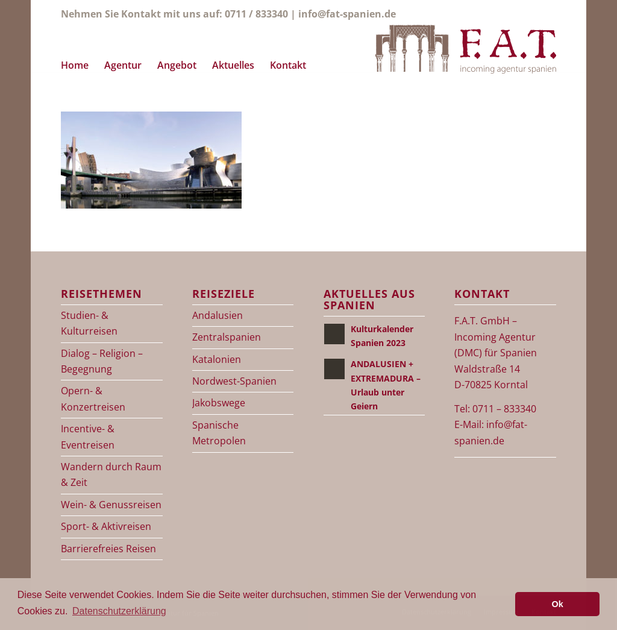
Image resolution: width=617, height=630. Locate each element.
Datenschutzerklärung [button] (119, 611)
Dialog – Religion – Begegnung (102, 361)
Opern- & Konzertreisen (93, 398)
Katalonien (216, 359)
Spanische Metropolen (219, 432)
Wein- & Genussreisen (111, 504)
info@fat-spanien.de (347, 13)
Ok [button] (557, 604)
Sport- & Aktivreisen (106, 526)
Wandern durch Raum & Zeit (111, 474)
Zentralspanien (226, 337)
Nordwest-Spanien (234, 381)
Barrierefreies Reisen (108, 548)
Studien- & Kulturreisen (89, 323)
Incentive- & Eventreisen (87, 436)
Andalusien (217, 315)
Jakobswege (218, 402)
